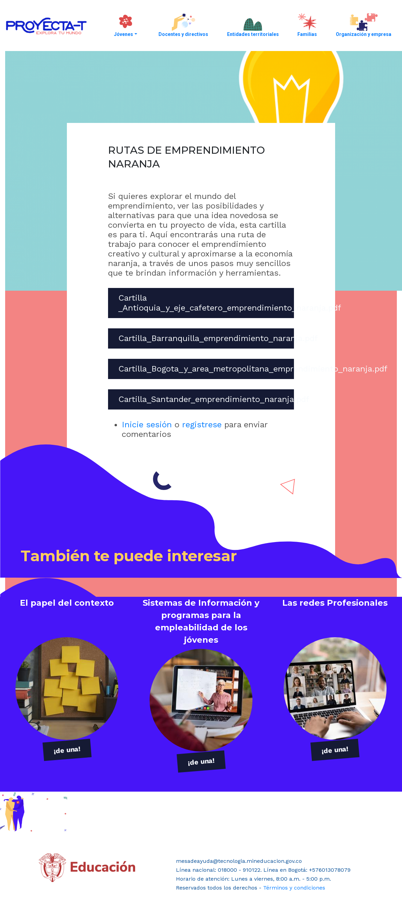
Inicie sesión (147, 424)
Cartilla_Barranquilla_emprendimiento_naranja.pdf (218, 338)
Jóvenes (123, 34)
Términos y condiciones (294, 887)
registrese (202, 424)
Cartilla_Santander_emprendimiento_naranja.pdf (213, 399)
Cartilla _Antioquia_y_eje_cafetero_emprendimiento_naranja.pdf (229, 303)
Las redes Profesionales (335, 603)
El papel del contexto (67, 603)
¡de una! (67, 750)
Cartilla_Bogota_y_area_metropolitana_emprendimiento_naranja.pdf (253, 369)
